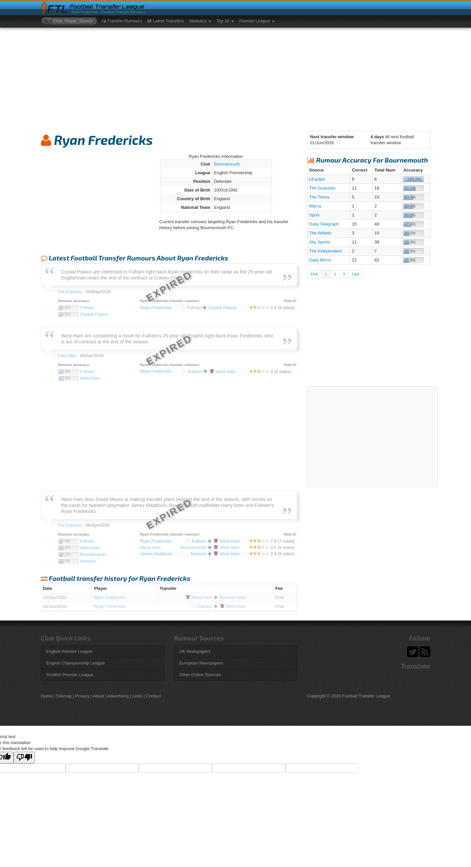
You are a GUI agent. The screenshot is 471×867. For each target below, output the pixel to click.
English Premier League (69, 651)
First (314, 274)
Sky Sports (319, 241)
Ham (198, 597)
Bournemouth (227, 164)
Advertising (118, 695)
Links (137, 695)
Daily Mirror (320, 259)
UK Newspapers (195, 651)
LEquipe (317, 179)
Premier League (257, 20)
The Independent (325, 250)
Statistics (200, 20)
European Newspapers (201, 662)
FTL (57, 9)
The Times (319, 197)
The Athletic (320, 232)
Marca (315, 206)
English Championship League (75, 662)
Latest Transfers (165, 20)
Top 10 (225, 20)
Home (47, 695)
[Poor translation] (24, 757)
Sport (314, 215)
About (98, 695)
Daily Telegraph (324, 223)
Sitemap (64, 695)
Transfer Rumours (122, 20)
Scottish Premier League (70, 674)
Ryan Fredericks (109, 597)
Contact (153, 695)
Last (355, 274)
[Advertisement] (235, 77)
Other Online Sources (200, 674)
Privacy (82, 695)
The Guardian (322, 188)
